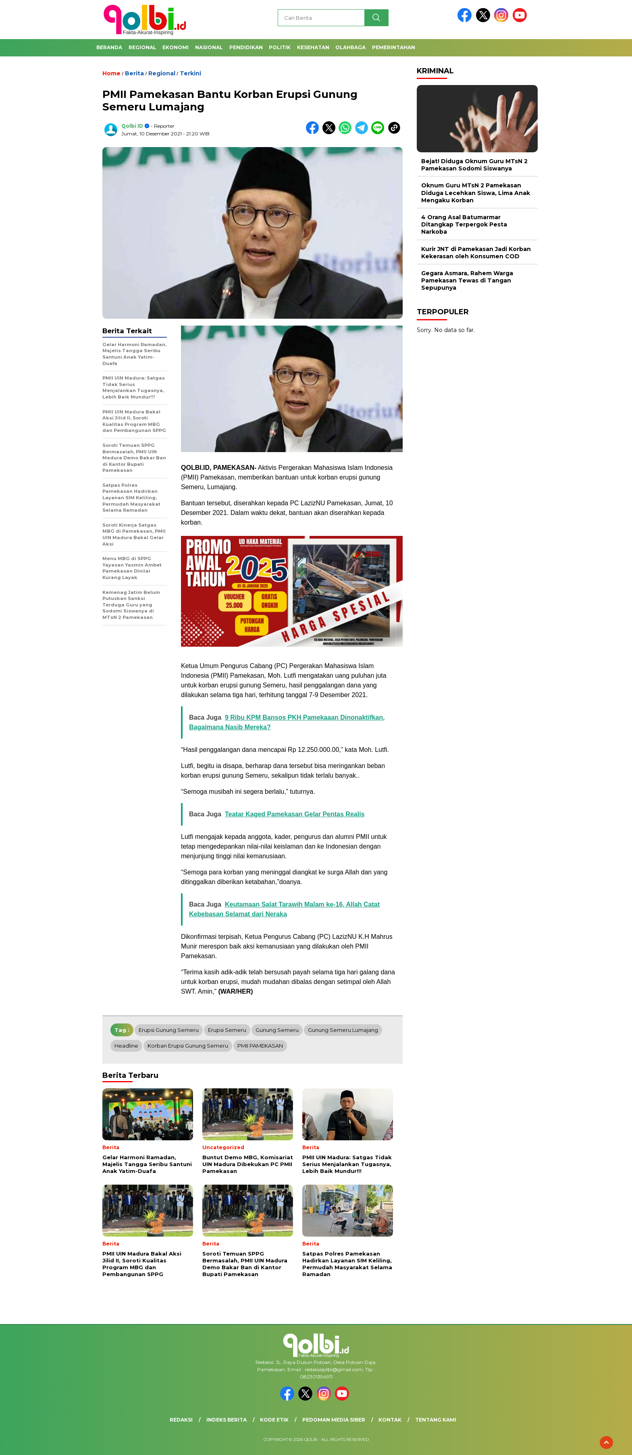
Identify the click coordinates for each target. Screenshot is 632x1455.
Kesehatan (313, 47)
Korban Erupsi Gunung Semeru (188, 1045)
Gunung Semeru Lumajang (343, 1030)
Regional (142, 47)
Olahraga (350, 47)
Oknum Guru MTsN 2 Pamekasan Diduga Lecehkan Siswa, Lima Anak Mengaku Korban (475, 192)
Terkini (190, 73)
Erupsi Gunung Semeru (169, 1030)
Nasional (209, 47)
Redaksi (181, 1420)
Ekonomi (175, 47)
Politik (280, 47)
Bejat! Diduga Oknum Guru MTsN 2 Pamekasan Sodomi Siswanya (474, 165)
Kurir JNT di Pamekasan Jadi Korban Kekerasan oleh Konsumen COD (476, 252)
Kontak (389, 1420)
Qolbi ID (132, 126)
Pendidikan (246, 47)
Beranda (109, 47)
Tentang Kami (435, 1420)
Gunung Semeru (277, 1030)
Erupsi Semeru (227, 1030)
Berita (134, 73)
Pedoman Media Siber (333, 1420)
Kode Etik (274, 1420)
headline (126, 1045)
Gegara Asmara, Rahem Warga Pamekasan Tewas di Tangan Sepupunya (467, 280)
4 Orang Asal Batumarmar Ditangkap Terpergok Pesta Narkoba (464, 224)
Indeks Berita (226, 1420)
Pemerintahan (393, 47)
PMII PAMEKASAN (260, 1045)
